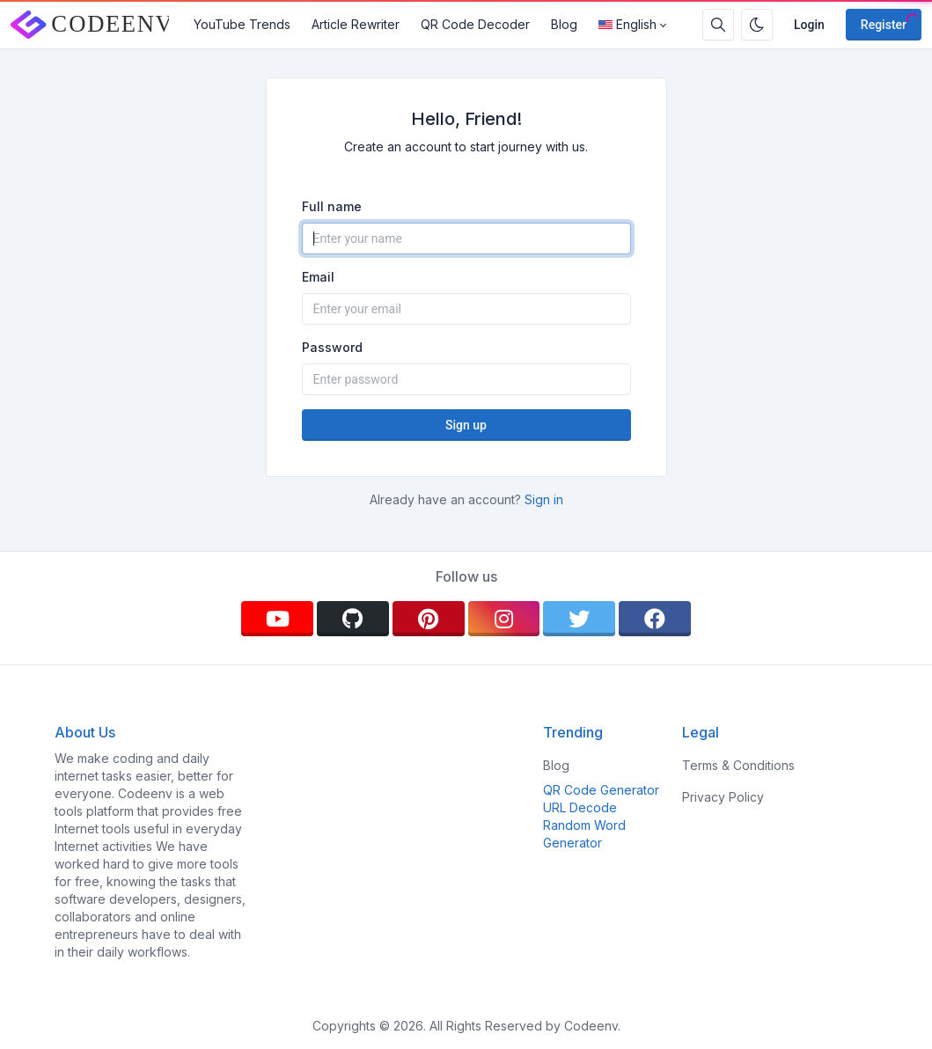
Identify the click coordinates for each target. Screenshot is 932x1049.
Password (332, 347)
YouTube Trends (242, 24)
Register (883, 25)
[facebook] (655, 618)
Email (318, 276)
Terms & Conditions (738, 765)
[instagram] (504, 618)
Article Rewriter (356, 24)
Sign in (544, 499)
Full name (332, 206)
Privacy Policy (723, 796)
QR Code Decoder (475, 24)
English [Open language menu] (627, 24)
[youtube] (277, 618)
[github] (353, 618)
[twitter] (579, 618)
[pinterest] (429, 618)
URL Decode (580, 807)
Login (809, 25)
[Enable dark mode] (757, 24)
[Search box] (718, 24)
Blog (564, 24)
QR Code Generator (601, 789)
